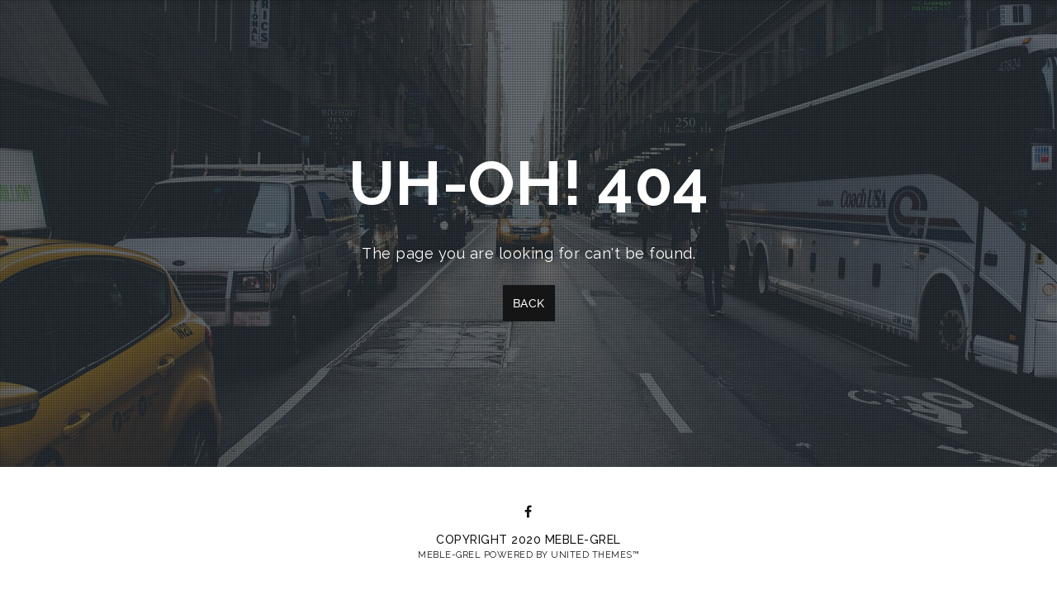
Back (529, 303)
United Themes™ (595, 555)
